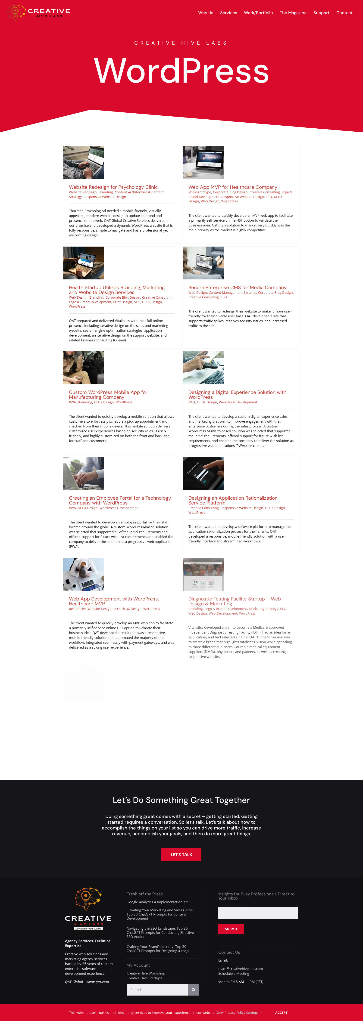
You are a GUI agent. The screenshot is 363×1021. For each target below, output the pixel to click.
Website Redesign (83, 192)
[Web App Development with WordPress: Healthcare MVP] (101, 534)
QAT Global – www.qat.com (87, 981)
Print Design (134, 289)
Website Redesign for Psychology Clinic (113, 187)
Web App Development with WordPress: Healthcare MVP (132, 575)
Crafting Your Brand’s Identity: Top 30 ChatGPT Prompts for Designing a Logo (158, 948)
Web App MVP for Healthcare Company (224, 187)
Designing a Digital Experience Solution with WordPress (223, 395)
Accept (281, 1012)
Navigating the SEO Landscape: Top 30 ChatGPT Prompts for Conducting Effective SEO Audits (160, 932)
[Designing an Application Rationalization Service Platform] (200, 446)
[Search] (193, 990)
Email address (231, 904)
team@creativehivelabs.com (240, 968)
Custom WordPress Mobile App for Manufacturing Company (132, 369)
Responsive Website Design (105, 197)
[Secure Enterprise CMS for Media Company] (206, 236)
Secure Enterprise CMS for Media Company (241, 275)
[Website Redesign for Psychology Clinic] (83, 148)
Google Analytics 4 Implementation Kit (157, 902)
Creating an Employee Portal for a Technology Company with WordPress (126, 487)
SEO (260, 197)
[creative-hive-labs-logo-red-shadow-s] (38, 6)
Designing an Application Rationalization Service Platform (230, 487)
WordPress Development (223, 402)
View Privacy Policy (230, 1012)
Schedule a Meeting (233, 973)
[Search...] (157, 990)
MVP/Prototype (191, 192)
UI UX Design (164, 289)
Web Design (201, 201)
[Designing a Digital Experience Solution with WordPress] (188, 354)
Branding (106, 192)
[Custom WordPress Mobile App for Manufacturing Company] (108, 328)
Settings (254, 1012)
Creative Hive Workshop (146, 973)
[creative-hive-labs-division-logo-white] (88, 889)
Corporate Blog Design (221, 192)
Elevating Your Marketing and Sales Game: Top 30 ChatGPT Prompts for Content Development (160, 914)
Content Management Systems (236, 280)
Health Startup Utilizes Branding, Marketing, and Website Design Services (129, 277)
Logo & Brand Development (102, 289)
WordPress (221, 201)
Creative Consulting (256, 192)
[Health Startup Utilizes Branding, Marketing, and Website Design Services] (95, 236)
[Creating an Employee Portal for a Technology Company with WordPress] (89, 446)
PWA (96, 376)
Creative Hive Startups (144, 978)
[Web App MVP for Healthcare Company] (194, 148)
